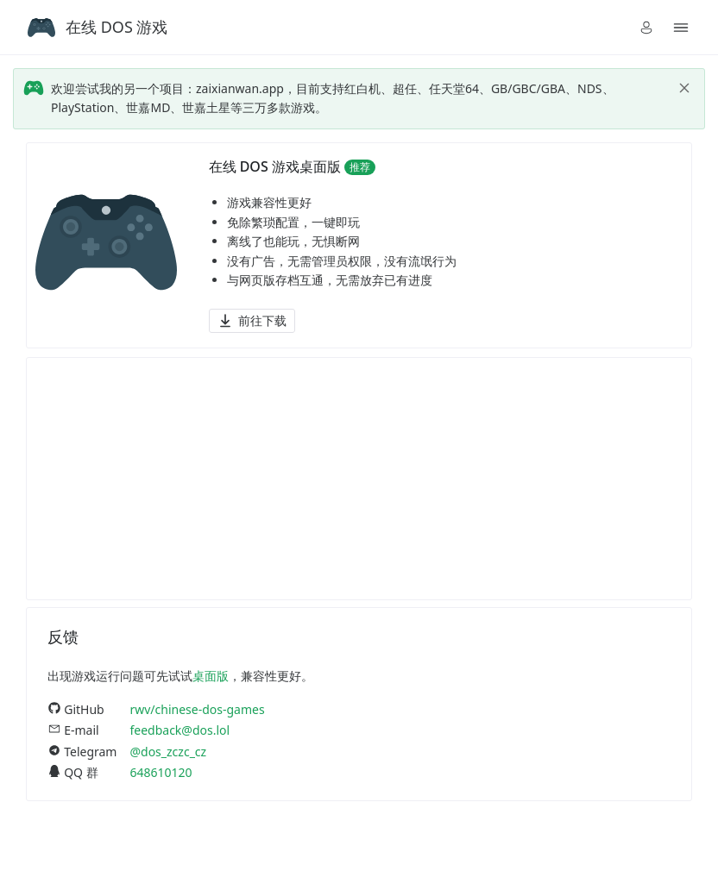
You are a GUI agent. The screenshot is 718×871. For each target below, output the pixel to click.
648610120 (160, 772)
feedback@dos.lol (179, 730)
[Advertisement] (359, 478)
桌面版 (210, 675)
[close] (684, 88)
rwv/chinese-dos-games (196, 709)
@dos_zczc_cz (167, 751)
